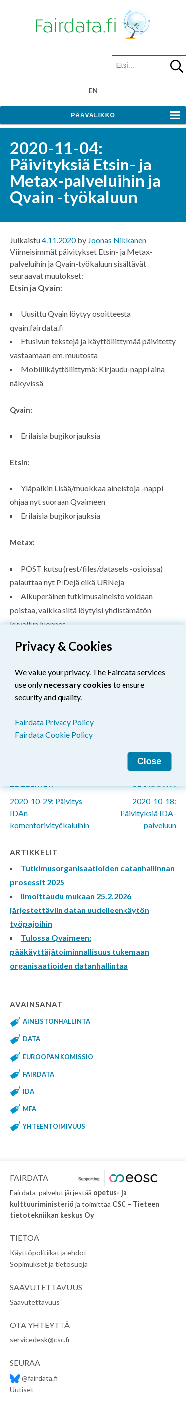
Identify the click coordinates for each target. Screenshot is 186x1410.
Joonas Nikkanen (117, 240)
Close (149, 761)
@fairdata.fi (34, 1378)
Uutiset (22, 1389)
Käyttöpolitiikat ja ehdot (48, 1252)
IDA (28, 1091)
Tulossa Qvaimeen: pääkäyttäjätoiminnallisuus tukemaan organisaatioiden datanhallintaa (79, 951)
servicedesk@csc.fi (39, 1339)
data (31, 1039)
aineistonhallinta (56, 1021)
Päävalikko (93, 115)
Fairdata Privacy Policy (54, 721)
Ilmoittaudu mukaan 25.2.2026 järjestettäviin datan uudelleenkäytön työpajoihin (79, 909)
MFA (29, 1109)
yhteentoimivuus (54, 1126)
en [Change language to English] (93, 91)
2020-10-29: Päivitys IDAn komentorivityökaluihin (54, 798)
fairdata (38, 1074)
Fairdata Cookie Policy (54, 734)
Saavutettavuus (35, 1302)
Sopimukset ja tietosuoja (49, 1264)
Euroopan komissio (58, 1057)
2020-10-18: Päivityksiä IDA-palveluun (141, 798)
